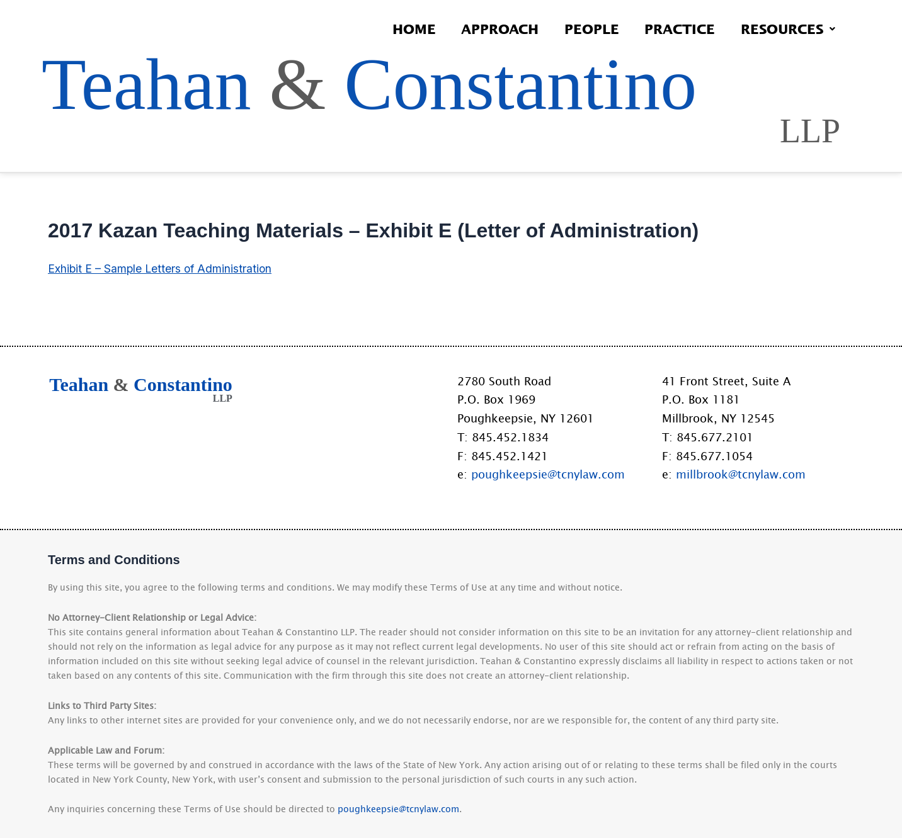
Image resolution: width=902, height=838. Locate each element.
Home (404, 29)
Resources (786, 29)
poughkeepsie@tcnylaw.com (548, 474)
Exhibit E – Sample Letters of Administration (161, 291)
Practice (676, 29)
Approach (492, 29)
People (586, 29)
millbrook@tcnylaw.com (741, 474)
